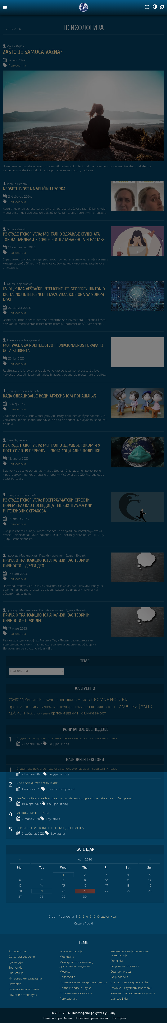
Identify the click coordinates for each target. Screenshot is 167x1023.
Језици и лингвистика (24, 989)
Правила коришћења (57, 1018)
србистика (20, 712)
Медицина (67, 956)
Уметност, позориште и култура (133, 993)
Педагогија (67, 977)
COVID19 (15, 700)
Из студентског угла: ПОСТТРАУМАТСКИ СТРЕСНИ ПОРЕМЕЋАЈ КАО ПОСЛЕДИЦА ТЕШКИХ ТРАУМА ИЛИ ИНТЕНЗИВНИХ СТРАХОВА (48, 506)
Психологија (17, 65)
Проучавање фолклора (76, 993)
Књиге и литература (61, 789)
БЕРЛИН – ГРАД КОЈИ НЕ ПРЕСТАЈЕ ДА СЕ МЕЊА (50, 828)
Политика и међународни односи (83, 982)
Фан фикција (58, 699)
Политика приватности (91, 1018)
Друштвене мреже (22, 956)
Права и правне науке (75, 987)
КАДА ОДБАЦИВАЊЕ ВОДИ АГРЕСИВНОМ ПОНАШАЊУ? (50, 396)
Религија (117, 960)
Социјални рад (58, 743)
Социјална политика (125, 966)
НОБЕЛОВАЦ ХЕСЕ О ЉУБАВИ (37, 783)
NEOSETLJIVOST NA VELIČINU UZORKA (34, 188)
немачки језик (133, 706)
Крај (114, 916)
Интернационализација (25, 978)
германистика (109, 698)
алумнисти (81, 699)
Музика (65, 971)
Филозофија (119, 998)
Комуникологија (71, 951)
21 (41, 891)
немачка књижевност (94, 706)
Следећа (103, 916)
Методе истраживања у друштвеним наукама (76, 964)
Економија (16, 973)
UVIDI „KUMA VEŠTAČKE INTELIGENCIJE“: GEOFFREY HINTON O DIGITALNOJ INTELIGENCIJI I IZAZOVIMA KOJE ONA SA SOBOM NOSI (54, 294)
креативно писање (27, 706)
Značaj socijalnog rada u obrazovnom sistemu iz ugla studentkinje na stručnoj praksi (74, 798)
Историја (15, 983)
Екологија (16, 967)
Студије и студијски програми (131, 987)
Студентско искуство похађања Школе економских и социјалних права (66, 738)
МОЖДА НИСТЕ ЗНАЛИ (32, 813)
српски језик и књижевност (78, 712)
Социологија (119, 977)
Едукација (53, 818)
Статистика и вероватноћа (130, 982)
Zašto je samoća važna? (32, 51)
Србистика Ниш (33, 700)
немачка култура (59, 706)
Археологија (17, 951)
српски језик (41, 713)
